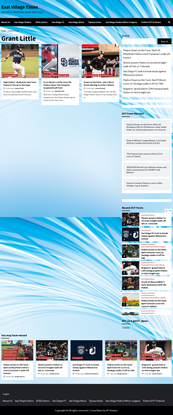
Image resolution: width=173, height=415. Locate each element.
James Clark (19, 88)
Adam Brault (59, 91)
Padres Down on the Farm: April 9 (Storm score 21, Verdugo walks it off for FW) (144, 81)
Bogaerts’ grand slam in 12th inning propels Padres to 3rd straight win (146, 90)
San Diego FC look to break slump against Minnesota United (144, 73)
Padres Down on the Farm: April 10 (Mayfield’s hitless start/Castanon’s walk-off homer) (146, 54)
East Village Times (19, 7)
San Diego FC (58, 22)
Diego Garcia (20, 377)
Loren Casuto (157, 374)
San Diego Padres (22, 22)
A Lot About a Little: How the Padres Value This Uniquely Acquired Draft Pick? (57, 85)
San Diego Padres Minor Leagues (121, 22)
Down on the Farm (90, 75)
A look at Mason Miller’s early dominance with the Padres (153, 285)
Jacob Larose (54, 374)
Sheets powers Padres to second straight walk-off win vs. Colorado (144, 64)
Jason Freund (100, 88)
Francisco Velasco (91, 374)
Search (125, 35)
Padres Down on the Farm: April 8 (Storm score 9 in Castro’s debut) (154, 303)
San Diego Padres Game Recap (152, 265)
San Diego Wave (76, 22)
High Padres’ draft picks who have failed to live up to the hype (19, 83)
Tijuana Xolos (95, 22)
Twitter (126, 327)
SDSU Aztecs (41, 22)
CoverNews (96, 410)
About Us (5, 22)
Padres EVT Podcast (151, 22)
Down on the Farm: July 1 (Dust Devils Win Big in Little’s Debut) (99, 83)
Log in (6, 393)
